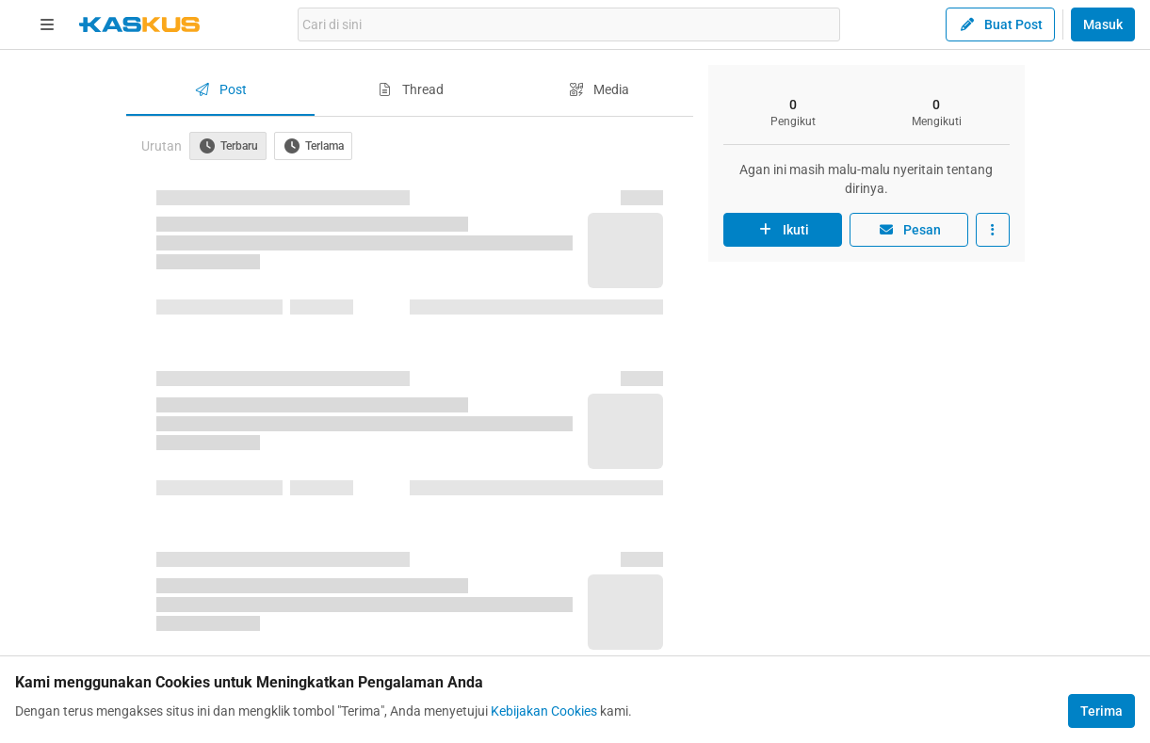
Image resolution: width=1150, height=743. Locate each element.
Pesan (909, 229)
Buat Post (1000, 24)
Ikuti (782, 229)
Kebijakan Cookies (544, 711)
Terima (1101, 711)
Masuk (1103, 24)
